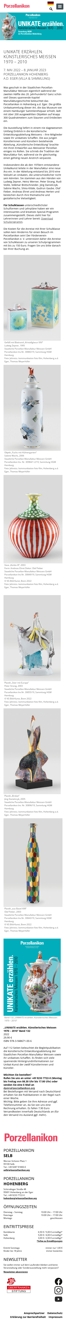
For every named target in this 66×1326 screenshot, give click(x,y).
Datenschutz (54, 1313)
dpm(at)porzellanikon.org (19, 1088)
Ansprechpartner (34, 1313)
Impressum (55, 1317)
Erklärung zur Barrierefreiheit (28, 1317)
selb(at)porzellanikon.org (17, 1170)
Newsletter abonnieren (16, 1271)
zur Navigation (59, 7)
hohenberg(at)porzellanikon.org (20, 1198)
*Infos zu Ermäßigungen (49, 1241)
